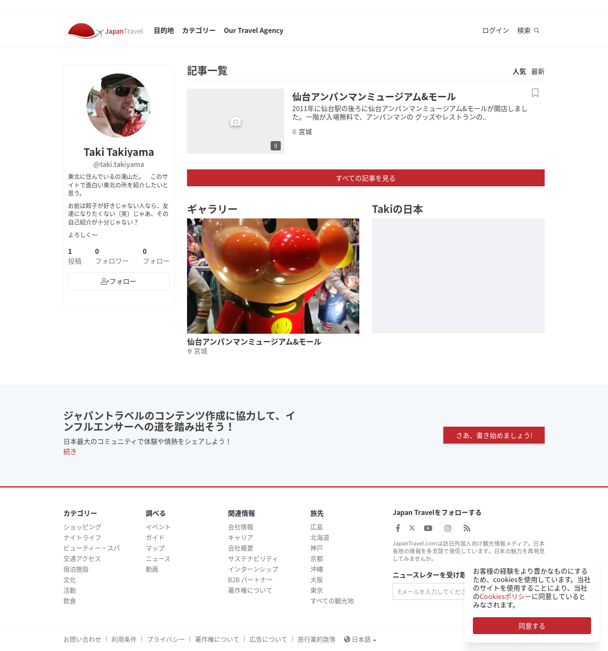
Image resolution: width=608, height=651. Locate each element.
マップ (155, 548)
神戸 (316, 548)
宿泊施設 (76, 569)
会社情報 (240, 526)
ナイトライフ (82, 537)
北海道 (319, 537)
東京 (316, 590)
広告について (269, 639)
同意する (532, 626)
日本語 (360, 639)
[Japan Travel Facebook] (398, 528)
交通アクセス (82, 558)
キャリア (240, 537)
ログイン (495, 30)
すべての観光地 (332, 600)
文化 (69, 579)
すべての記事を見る (366, 178)
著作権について (250, 590)
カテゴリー (199, 30)
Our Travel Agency (253, 30)
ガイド (155, 537)
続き (70, 451)
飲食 (69, 600)
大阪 (316, 579)
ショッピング (82, 526)
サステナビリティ (253, 558)
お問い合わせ (82, 639)
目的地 (164, 30)
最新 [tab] (538, 71)
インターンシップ (253, 569)
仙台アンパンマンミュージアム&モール (374, 96)
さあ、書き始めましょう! (494, 435)
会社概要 (240, 548)
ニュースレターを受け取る (433, 575)
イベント (158, 526)
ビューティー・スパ (91, 548)
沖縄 (316, 569)
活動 (69, 590)
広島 (316, 526)
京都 (316, 558)
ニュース (158, 558)
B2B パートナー (250, 579)
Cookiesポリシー (506, 596)
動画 (152, 569)
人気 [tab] (519, 71)
